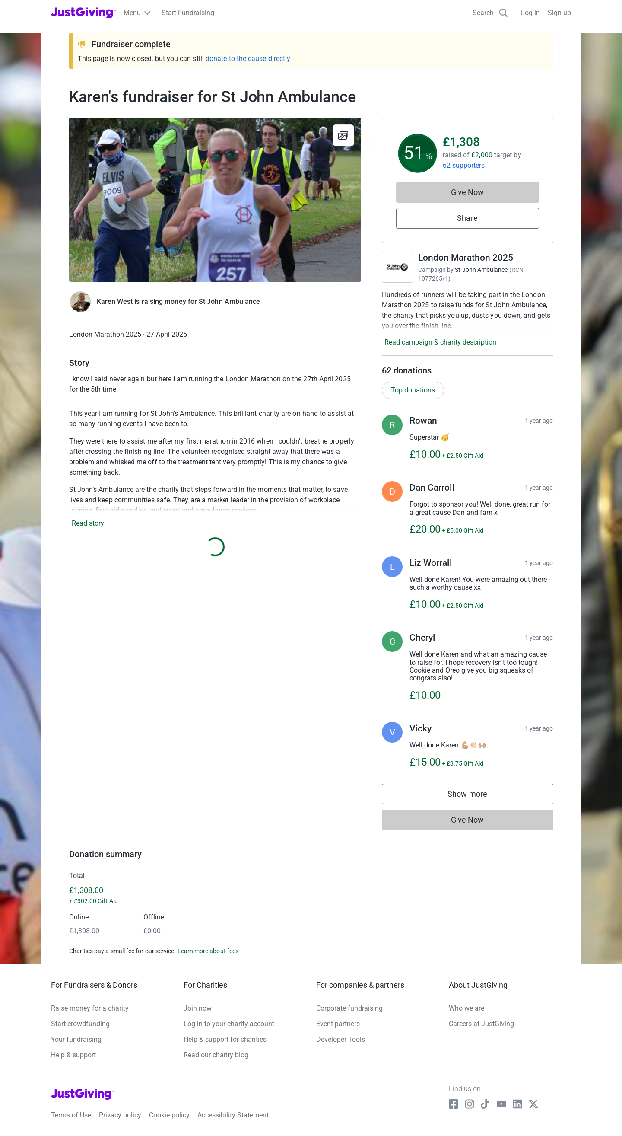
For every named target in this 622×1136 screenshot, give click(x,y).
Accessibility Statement (233, 1115)
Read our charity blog (216, 1055)
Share (467, 218)
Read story (88, 523)
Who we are (466, 1008)
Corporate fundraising (349, 1008)
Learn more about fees (208, 951)
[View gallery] (343, 135)
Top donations (413, 390)
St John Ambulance (481, 269)
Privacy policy (120, 1115)
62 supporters (464, 165)
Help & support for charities (225, 1039)
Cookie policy (169, 1115)
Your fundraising (76, 1039)
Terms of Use (71, 1115)
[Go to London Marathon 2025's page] (397, 267)
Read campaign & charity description (440, 342)
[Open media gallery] (215, 200)
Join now (198, 1008)
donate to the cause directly (248, 58)
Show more (476, 796)
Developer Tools (340, 1039)
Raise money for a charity (90, 1008)
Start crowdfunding (80, 1024)
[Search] (490, 13)
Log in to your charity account (229, 1024)
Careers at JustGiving (481, 1024)
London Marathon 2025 (466, 257)
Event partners (338, 1024)
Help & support (73, 1055)
